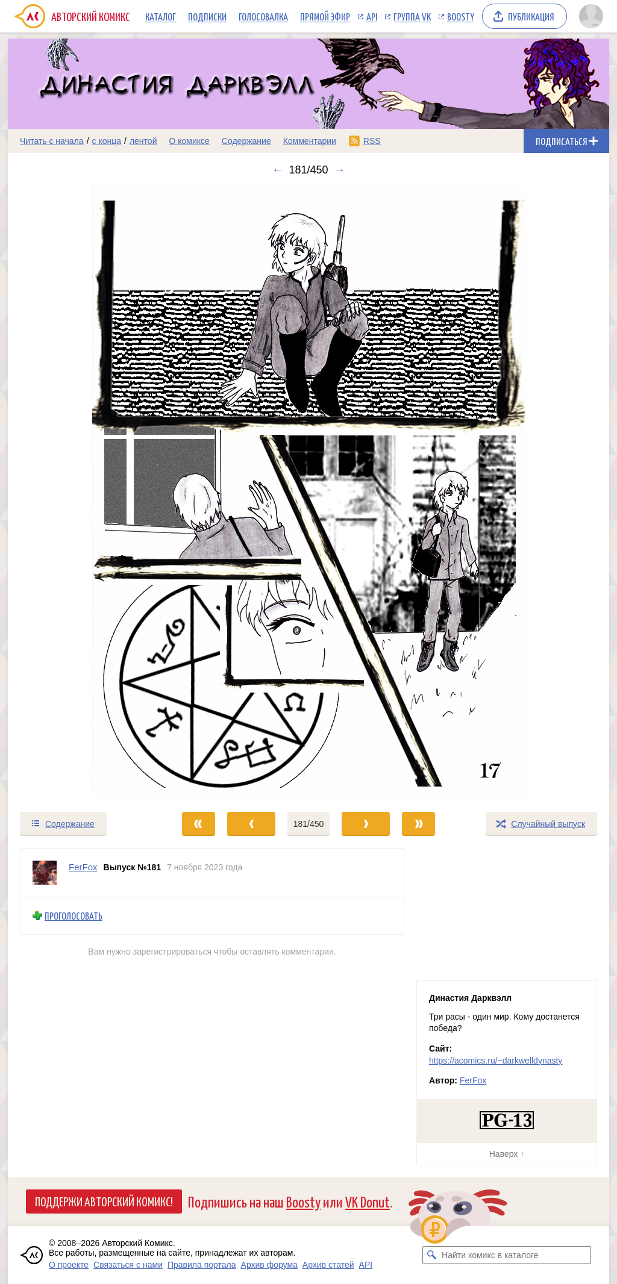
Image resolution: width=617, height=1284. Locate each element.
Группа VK (412, 16)
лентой (143, 141)
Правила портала (202, 1265)
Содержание (246, 141)
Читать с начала (52, 141)
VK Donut (367, 1201)
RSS (372, 141)
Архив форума (269, 1265)
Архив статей (328, 1265)
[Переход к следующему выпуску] (308, 493)
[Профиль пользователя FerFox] (45, 873)
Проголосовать (73, 915)
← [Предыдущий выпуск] (277, 170)
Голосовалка (263, 16)
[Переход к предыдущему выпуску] (83, 493)
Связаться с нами (128, 1265)
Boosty (460, 16)
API (371, 16)
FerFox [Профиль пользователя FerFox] (83, 867)
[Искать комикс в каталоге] (431, 1255)
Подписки (207, 16)
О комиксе (189, 141)
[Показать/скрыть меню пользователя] (591, 16)
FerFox (473, 1080)
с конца (107, 141)
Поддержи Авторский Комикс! (104, 1201)
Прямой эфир (325, 16)
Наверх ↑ (506, 1154)
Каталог (160, 16)
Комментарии (309, 141)
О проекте (69, 1265)
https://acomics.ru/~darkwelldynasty (495, 1060)
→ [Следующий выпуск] (339, 170)
